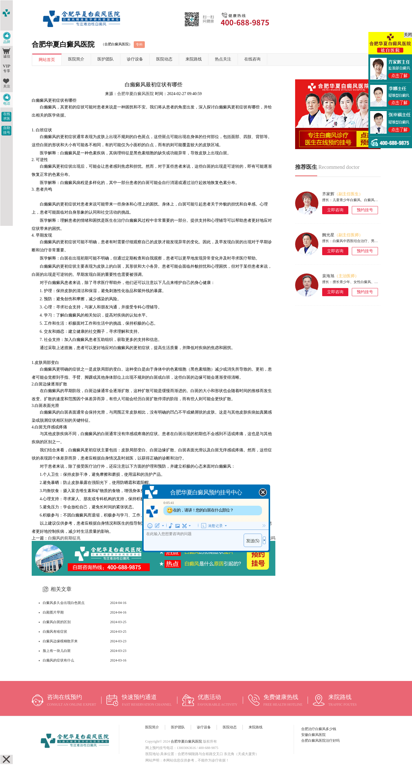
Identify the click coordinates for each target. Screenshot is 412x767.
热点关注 (223, 59)
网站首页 (47, 60)
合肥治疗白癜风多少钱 (318, 729)
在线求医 (6, 116)
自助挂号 (6, 130)
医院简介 (76, 59)
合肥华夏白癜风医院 (135, 94)
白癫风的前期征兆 (64, 538)
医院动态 (164, 59)
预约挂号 (365, 210)
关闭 (408, 35)
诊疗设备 (135, 59)
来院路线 (194, 59)
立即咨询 (335, 210)
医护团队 (105, 59)
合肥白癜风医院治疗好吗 (320, 741)
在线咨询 (252, 59)
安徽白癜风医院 (313, 735)
